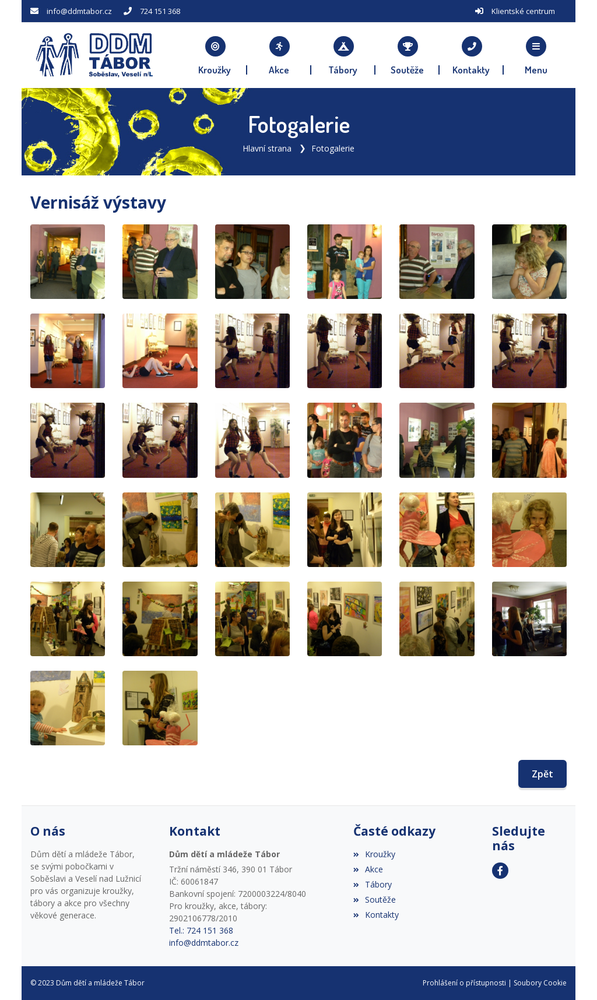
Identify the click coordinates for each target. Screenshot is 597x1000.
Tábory (372, 884)
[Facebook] (500, 870)
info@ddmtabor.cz (79, 11)
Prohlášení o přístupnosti (464, 983)
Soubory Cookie (540, 983)
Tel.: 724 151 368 (201, 930)
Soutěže (374, 899)
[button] (536, 55)
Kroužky (374, 854)
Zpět (542, 773)
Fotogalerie (332, 148)
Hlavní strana (267, 148)
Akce (368, 869)
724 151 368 (160, 11)
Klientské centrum (523, 11)
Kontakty (376, 914)
